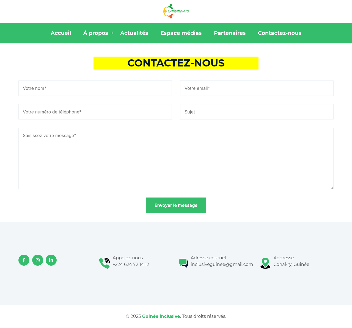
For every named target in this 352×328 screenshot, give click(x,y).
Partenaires (230, 33)
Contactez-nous (279, 33)
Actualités (134, 33)
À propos (95, 33)
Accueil (61, 33)
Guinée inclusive (161, 316)
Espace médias (181, 33)
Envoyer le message (176, 205)
